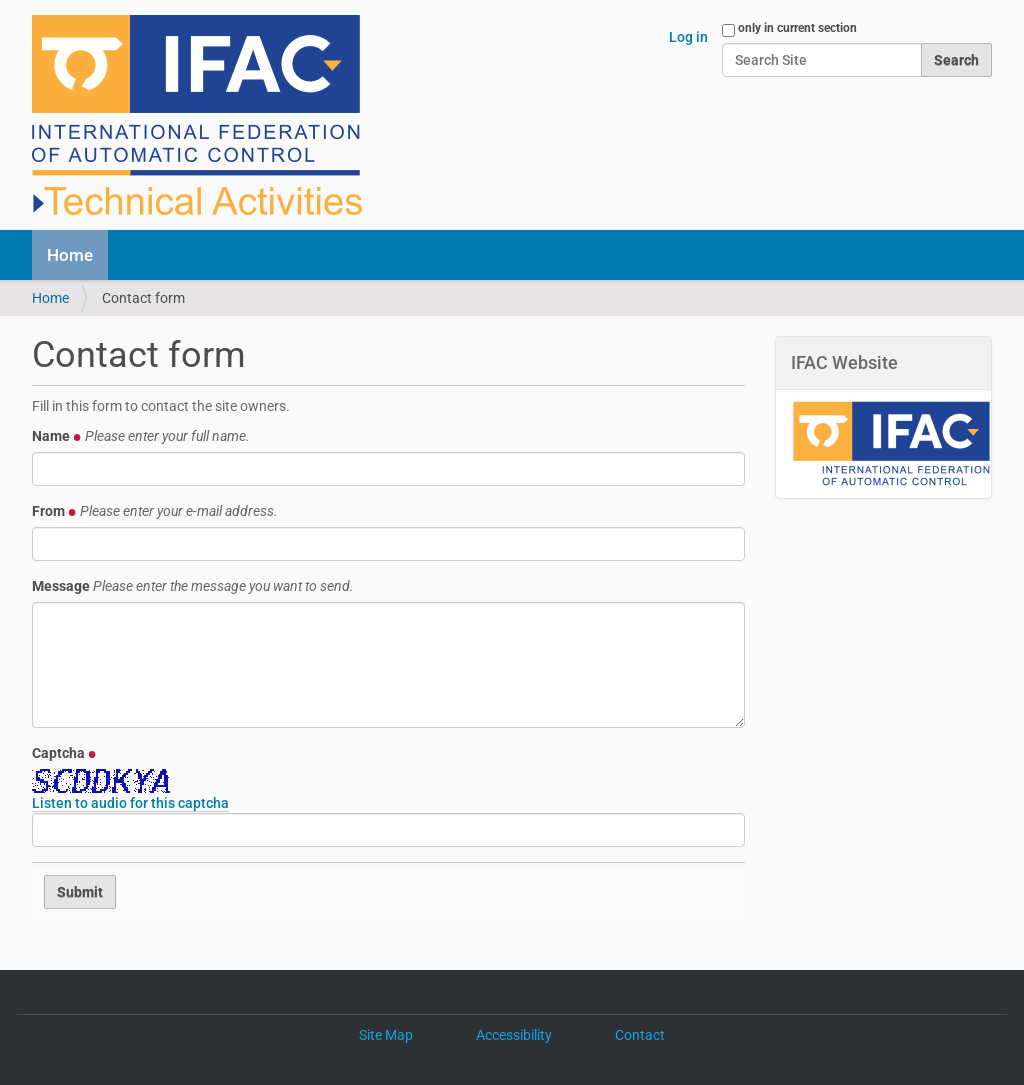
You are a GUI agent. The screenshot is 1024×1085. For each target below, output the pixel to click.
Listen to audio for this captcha (130, 803)
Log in (688, 37)
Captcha (64, 753)
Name (141, 436)
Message (193, 586)
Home (70, 255)
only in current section (797, 28)
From (155, 511)
